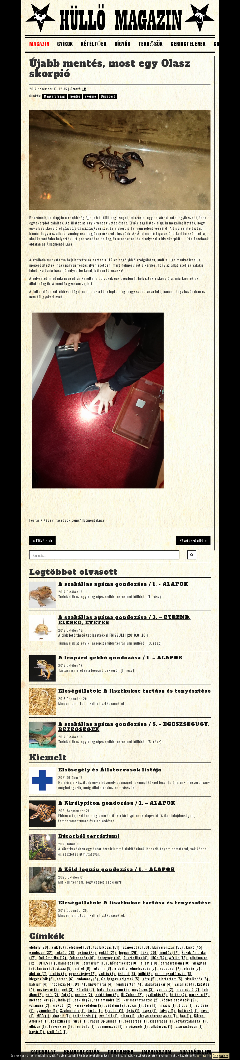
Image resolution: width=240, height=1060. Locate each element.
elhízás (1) (38, 1026)
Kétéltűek (94, 44)
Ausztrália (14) (136, 957)
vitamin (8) (103, 968)
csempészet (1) (111, 1026)
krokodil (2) (62, 1005)
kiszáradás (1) (162, 1021)
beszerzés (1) (136, 1021)
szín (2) (52, 994)
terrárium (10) (96, 963)
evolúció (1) (109, 1015)
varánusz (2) (39, 1005)
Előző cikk (42, 540)
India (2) (65, 1000)
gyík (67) (59, 947)
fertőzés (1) (85, 1026)
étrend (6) (66, 978)
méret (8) (83, 968)
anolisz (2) (84, 994)
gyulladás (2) (157, 994)
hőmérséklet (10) (124, 963)
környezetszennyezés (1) (158, 1015)
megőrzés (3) (143, 989)
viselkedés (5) (197, 978)
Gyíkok (65, 44)
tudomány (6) (88, 978)
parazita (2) (199, 994)
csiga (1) (150, 1010)
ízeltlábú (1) (57, 1031)
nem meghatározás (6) (173, 973)
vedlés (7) (107, 973)
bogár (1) (37, 1031)
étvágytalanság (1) (191, 1021)
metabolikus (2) (42, 1000)
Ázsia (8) (65, 968)
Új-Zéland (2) (132, 994)
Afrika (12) (178, 957)
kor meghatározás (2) (142, 1000)
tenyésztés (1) (61, 1026)
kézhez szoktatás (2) (179, 1000)
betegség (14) (109, 957)
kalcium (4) (38, 984)
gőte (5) (150, 978)
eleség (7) (192, 968)
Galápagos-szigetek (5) (120, 978)
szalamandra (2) (107, 1000)
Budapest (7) (170, 968)
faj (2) (67, 994)
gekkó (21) (108, 952)
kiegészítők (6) (42, 978)
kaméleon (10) (70, 963)
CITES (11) (47, 963)
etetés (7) (58, 973)
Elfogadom (220, 1055)
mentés (75, 96)
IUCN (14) (159, 957)
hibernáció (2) (188, 989)
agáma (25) (87, 952)
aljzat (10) (149, 963)
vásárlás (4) (185, 984)
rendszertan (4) (129, 984)
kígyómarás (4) (101, 984)
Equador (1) (114, 1010)
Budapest (108, 96)
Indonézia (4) (62, 984)
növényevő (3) (48, 989)
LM (84, 89)
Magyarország (54, 96)
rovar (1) (135, 1005)
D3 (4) (80, 984)
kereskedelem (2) (89, 1005)
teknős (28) (65, 952)
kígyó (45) (194, 947)
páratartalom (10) (175, 963)
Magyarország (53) (168, 947)
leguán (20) (129, 952)
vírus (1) (81, 1021)
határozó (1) (188, 1010)
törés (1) (95, 1010)
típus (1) (186, 1005)
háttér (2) (178, 994)
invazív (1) (168, 1005)
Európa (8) (46, 968)
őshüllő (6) (127, 973)
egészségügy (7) (83, 973)
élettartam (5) (171, 978)
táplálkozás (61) (106, 947)
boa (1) (186, 1015)
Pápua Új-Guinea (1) (106, 1021)
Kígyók (122, 44)
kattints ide (204, 1055)
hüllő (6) (145, 973)
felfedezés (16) (82, 957)
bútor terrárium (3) (113, 989)
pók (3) (68, 989)
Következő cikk (193, 540)
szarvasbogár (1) (189, 1026)
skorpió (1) (61, 1015)
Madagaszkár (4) (158, 984)
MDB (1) (43, 1015)
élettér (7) (38, 973)
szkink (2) (83, 1000)
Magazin (39, 44)
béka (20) (149, 952)
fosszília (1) (61, 1021)
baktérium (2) (107, 994)
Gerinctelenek (188, 44)
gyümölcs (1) (47, 1010)
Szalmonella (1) (73, 1010)
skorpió (90, 96)
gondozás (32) (41, 952)
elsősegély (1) (137, 1026)
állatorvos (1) (162, 1026)
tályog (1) (168, 1010)
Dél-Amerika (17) (53, 957)
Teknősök (150, 44)
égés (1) (133, 1010)
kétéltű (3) (86, 989)
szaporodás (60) (136, 947)
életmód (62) (80, 947)
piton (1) (128, 1015)
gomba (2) (165, 989)
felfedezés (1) (85, 1015)
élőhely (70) (39, 947)
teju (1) (151, 1005)
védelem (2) (116, 1005)
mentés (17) (169, 952)
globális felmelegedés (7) (135, 968)
